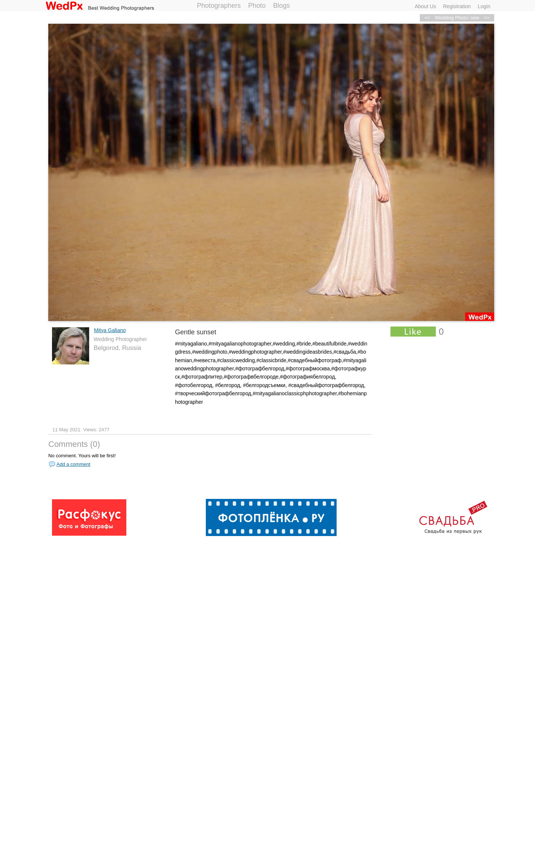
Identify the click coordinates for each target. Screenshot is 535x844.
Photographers (219, 5)
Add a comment (73, 464)
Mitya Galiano (110, 330)
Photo (257, 5)
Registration (457, 6)
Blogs (281, 5)
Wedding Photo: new (457, 17)
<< (427, 17)
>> (486, 17)
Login (484, 6)
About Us (425, 6)
